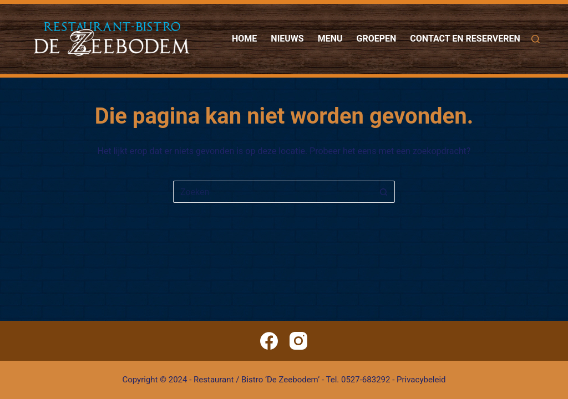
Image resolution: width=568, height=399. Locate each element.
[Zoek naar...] (273, 192)
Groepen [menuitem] (377, 38)
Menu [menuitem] (330, 38)
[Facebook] (269, 341)
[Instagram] (298, 341)
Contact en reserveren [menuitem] (465, 38)
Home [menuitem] (244, 38)
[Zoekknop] (384, 192)
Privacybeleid (421, 380)
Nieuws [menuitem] (287, 38)
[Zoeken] (535, 39)
